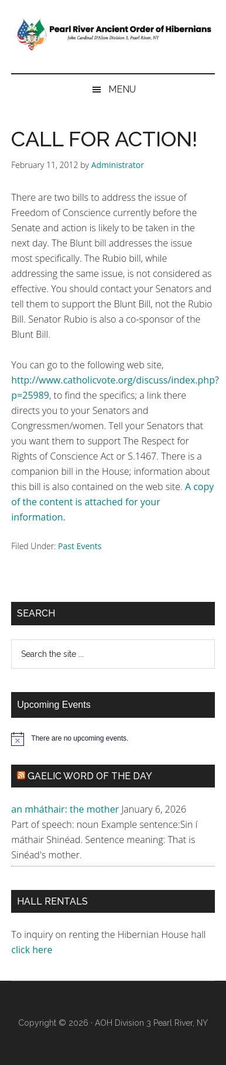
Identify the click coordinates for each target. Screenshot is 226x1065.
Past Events (79, 546)
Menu (122, 89)
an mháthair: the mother (65, 809)
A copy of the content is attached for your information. (112, 501)
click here (32, 949)
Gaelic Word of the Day (90, 776)
